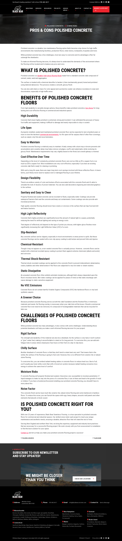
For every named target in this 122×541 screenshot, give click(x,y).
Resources (47, 9)
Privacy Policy (84, 538)
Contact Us (87, 9)
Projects (57, 9)
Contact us (24, 433)
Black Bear (97, 438)
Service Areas (66, 9)
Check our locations (84, 479)
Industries (29, 9)
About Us (78, 9)
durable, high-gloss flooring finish (49, 76)
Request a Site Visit (101, 9)
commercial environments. (49, 135)
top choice (89, 108)
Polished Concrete (28, 438)
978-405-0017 (44, 2)
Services (38, 9)
